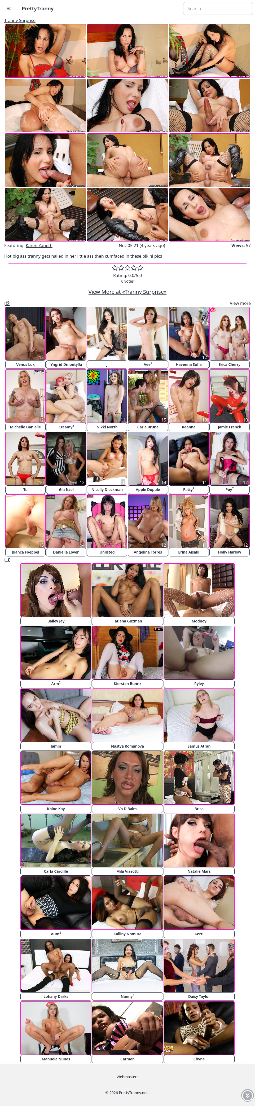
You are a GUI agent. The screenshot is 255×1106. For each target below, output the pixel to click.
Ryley (199, 683)
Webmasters (127, 1076)
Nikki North (107, 426)
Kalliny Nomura (127, 933)
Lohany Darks (55, 996)
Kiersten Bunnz (127, 683)
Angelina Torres (148, 552)
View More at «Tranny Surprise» (127, 291)
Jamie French (229, 426)
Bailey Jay (56, 621)
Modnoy (199, 621)
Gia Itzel (66, 489)
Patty (188, 489)
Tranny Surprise (20, 20)
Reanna (188, 426)
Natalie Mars (198, 871)
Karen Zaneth (39, 245)
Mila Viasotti (127, 871)
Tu (25, 489)
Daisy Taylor (199, 996)
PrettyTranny (37, 8)
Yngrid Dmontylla (66, 364)
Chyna (199, 1058)
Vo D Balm (127, 808)
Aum (56, 933)
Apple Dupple (148, 489)
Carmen (127, 1058)
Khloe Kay (56, 808)
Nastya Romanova (127, 746)
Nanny (127, 996)
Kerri (199, 933)
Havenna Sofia (189, 364)
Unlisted (107, 552)
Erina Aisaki (188, 552)
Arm (56, 683)
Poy (230, 489)
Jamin (56, 746)
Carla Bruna (148, 426)
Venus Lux (25, 364)
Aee (148, 364)
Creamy (66, 426)
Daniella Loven (66, 552)
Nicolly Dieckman (107, 489)
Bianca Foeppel (25, 552)
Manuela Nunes (56, 1058)
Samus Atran (199, 746)
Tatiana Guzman (127, 621)
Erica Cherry (230, 364)
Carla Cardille (56, 871)
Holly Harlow (229, 552)
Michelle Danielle (25, 426)
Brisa (199, 808)
